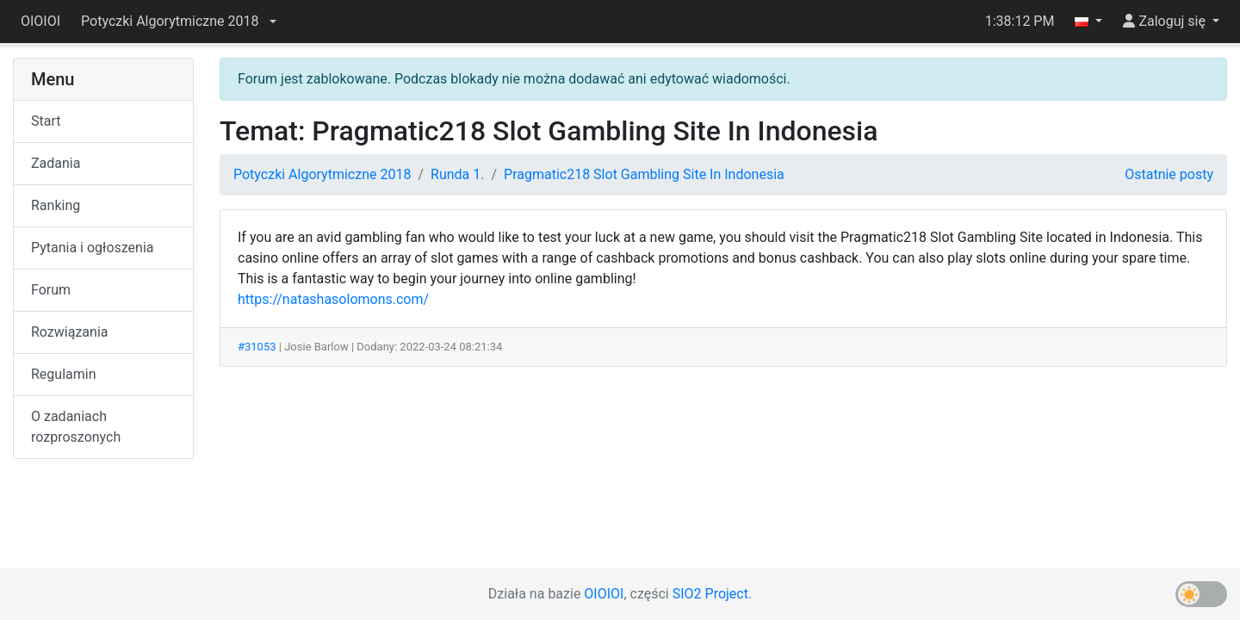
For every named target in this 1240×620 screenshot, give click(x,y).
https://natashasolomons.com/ (333, 299)
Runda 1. (457, 174)
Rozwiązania (69, 332)
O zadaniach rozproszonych (76, 426)
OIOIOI (40, 21)
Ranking (55, 205)
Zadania (55, 163)
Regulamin (63, 374)
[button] (178, 21)
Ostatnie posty (1169, 174)
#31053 (257, 346)
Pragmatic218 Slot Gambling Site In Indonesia (644, 174)
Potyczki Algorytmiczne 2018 (322, 174)
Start (45, 121)
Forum (51, 290)
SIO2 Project (710, 594)
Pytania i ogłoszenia (92, 247)
